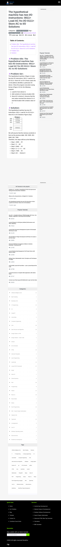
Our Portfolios (13, 509)
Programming (18, 476)
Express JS (14, 465)
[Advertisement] (47, 31)
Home (11, 506)
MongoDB (20, 472)
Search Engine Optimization (41, 515)
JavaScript (22, 469)
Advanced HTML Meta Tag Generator (43, 518)
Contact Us (12, 518)
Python (24, 476)
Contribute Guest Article (15, 521)
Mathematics (14, 472)
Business (32, 450)
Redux (35, 476)
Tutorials (12, 515)
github (31, 465)
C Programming (18, 453)
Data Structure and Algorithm (17, 461)
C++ (34, 453)
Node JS (31, 472)
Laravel (28, 469)
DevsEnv (25, 540)
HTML (13, 469)
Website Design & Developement (42, 509)
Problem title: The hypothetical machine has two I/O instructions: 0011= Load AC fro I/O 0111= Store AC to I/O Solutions (23, 46)
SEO (26, 480)
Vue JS (13, 484)
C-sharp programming (27, 453)
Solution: (14, 53)
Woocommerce (28, 484)
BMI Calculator (37, 524)
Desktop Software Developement (42, 512)
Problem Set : (15, 50)
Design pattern (33, 461)
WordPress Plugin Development (24, 488)
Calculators (37, 521)
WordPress (14, 488)
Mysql (26, 472)
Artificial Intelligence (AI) (16, 450)
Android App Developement (41, 506)
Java (17, 469)
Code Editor (14, 457)
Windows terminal (20, 484)
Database (26, 461)
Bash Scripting (25, 450)
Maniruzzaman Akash (29, 33)
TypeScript (31, 480)
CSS (30, 457)
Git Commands (24, 465)
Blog (11, 512)
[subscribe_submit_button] (28, 534)
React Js (29, 476)
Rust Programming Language (17, 480)
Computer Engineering (22, 30)
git (18, 465)
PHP (12, 476)
